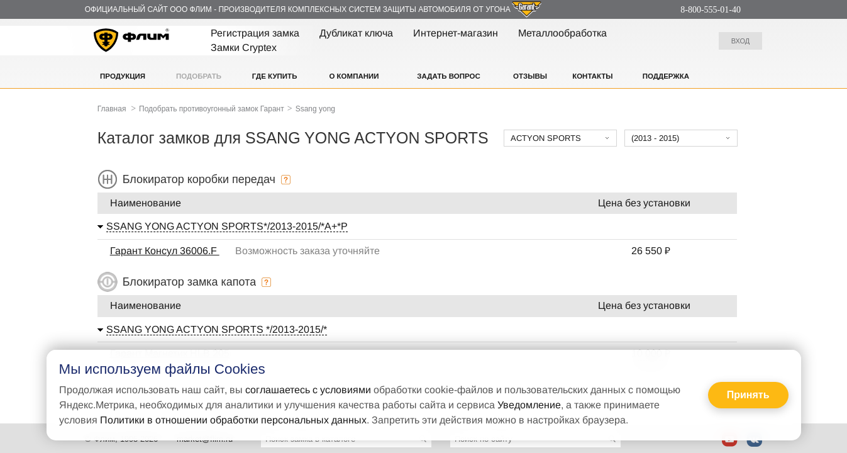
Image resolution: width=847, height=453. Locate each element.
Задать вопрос (448, 76)
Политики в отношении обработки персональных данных (233, 420)
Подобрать (198, 76)
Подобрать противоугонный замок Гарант (211, 108)
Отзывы (530, 76)
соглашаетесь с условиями (308, 389)
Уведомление (529, 405)
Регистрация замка (255, 33)
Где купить (274, 76)
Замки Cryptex (244, 47)
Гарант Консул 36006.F (164, 250)
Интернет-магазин (455, 33)
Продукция (122, 76)
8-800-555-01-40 (710, 9)
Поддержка (666, 76)
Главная (111, 108)
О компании (354, 76)
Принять (748, 394)
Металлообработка (562, 33)
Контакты (592, 76)
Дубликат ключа (356, 33)
